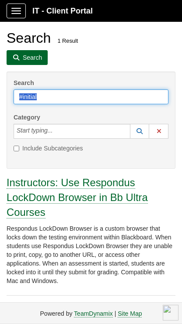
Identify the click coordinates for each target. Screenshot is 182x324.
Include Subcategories (48, 148)
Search (24, 82)
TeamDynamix (93, 313)
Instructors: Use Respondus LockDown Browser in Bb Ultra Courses (77, 197)
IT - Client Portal (62, 11)
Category (27, 117)
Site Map (130, 313)
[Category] (57, 131)
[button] (139, 131)
